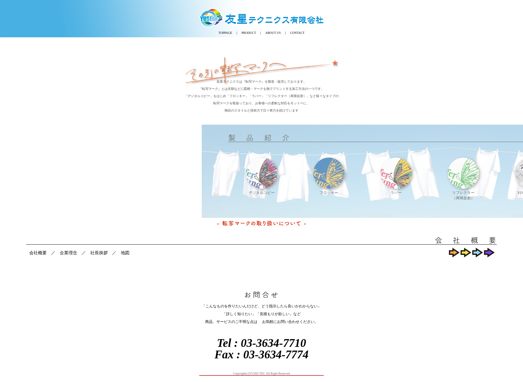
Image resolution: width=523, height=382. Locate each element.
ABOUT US (273, 33)
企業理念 (68, 253)
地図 (125, 253)
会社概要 (38, 253)
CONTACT (297, 33)
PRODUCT (249, 33)
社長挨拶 (99, 253)
